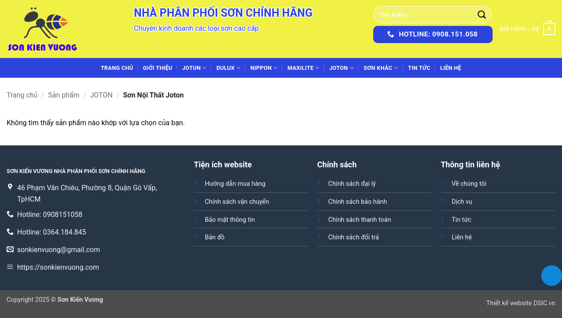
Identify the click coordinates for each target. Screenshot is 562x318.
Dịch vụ (462, 202)
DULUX (228, 68)
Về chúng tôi (469, 184)
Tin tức (419, 68)
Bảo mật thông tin (230, 220)
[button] (527, 29)
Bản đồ (214, 237)
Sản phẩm (64, 95)
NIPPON (263, 68)
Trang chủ (117, 68)
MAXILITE (304, 68)
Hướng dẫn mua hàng (235, 184)
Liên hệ (450, 68)
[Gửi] (482, 14)
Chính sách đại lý (352, 184)
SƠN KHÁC (381, 68)
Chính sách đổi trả (353, 237)
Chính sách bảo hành (357, 202)
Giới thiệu (158, 68)
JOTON (341, 68)
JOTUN (194, 68)
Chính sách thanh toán (359, 220)
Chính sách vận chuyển (237, 202)
